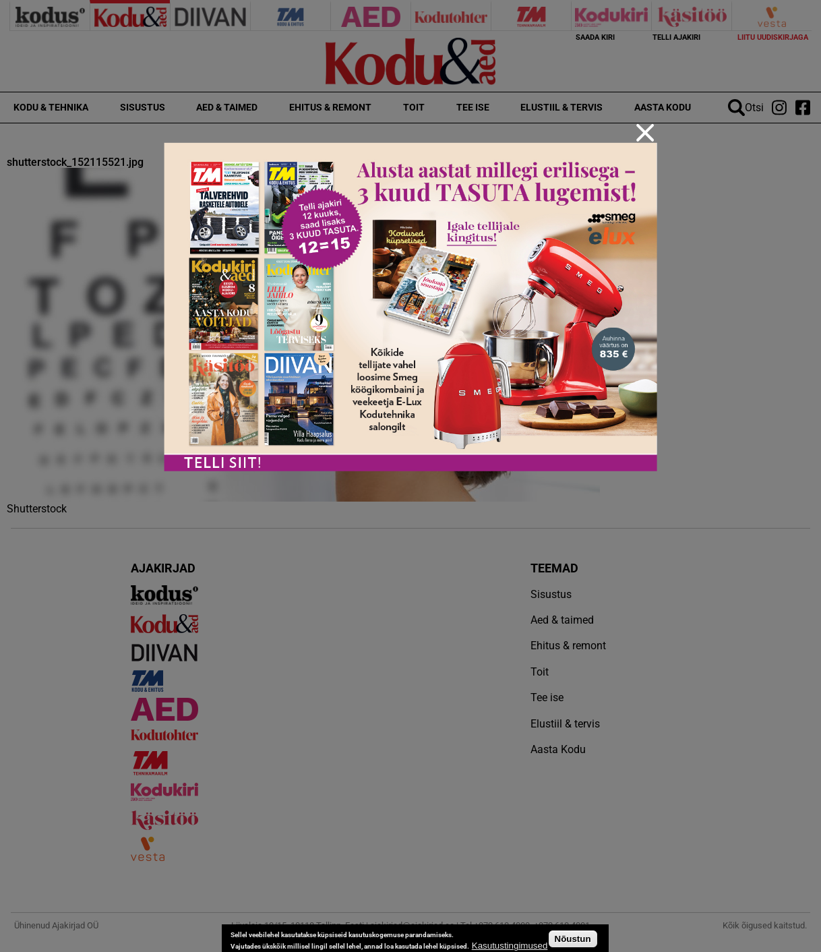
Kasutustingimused (510, 946)
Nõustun (573, 939)
